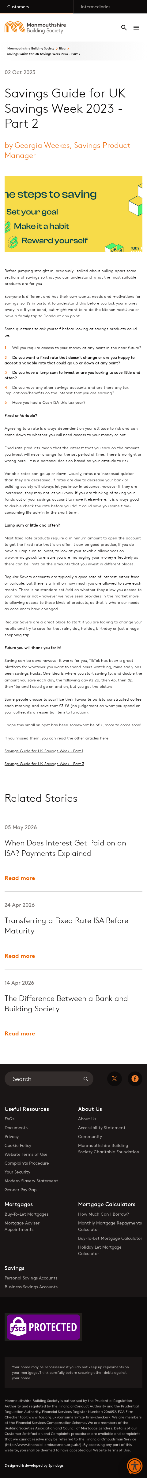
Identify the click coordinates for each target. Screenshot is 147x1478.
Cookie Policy (18, 1145)
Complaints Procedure (27, 1163)
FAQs (9, 1118)
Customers (18, 6)
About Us (87, 1118)
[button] (134, 1466)
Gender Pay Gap (20, 1189)
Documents (16, 1127)
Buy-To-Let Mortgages (26, 1214)
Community (90, 1136)
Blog (62, 48)
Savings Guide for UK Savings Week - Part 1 (44, 750)
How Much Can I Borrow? (103, 1214)
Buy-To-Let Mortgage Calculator (110, 1238)
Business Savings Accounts (31, 1286)
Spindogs (55, 1465)
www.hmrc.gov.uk (21, 557)
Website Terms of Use (26, 1154)
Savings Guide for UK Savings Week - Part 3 (44, 763)
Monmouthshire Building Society (30, 48)
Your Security (17, 1171)
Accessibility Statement (102, 1127)
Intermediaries (95, 6)
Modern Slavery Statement (31, 1180)
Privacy (12, 1136)
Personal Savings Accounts (31, 1277)
